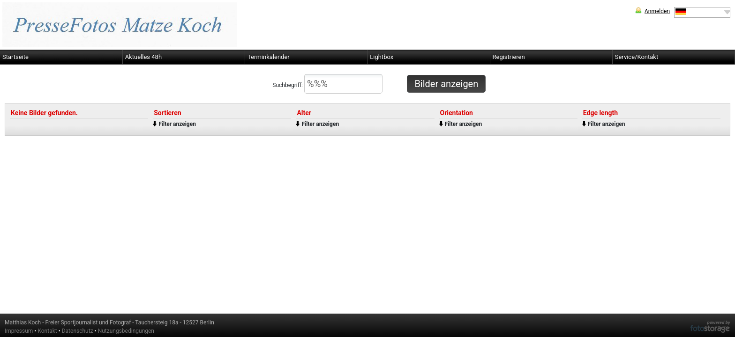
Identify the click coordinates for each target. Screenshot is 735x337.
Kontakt (47, 331)
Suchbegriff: (327, 84)
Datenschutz (77, 331)
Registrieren (509, 56)
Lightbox (381, 56)
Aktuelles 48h (143, 56)
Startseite (15, 56)
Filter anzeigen (177, 124)
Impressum (19, 331)
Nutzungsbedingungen (126, 331)
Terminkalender (269, 56)
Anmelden (657, 11)
